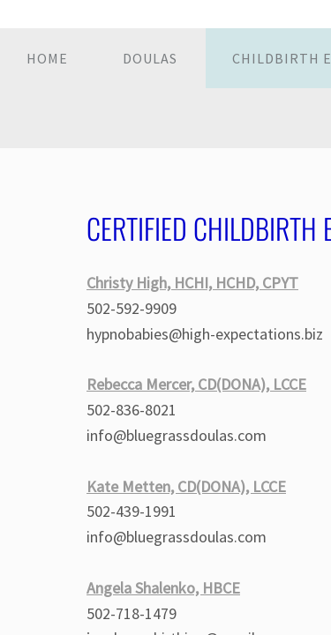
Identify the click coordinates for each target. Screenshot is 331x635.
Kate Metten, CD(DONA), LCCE (186, 486)
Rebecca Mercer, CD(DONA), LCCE (196, 384)
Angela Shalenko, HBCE (163, 588)
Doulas (150, 58)
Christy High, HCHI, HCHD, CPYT (192, 283)
